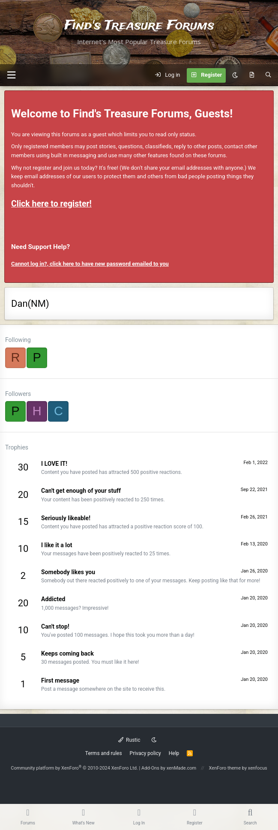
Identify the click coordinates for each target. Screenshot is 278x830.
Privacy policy (145, 753)
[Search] (268, 75)
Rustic (129, 740)
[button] (11, 75)
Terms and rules (103, 753)
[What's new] (251, 75)
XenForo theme (225, 768)
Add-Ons (150, 768)
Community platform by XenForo (74, 768)
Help (174, 753)
